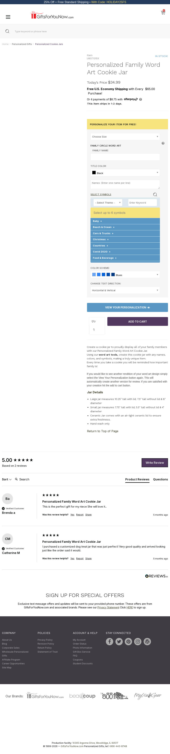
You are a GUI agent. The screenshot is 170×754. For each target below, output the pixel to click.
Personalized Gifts (22, 44)
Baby (97, 220)
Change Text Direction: (105, 283)
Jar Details (95, 392)
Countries (100, 245)
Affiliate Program (11, 659)
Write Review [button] (155, 462)
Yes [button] (72, 514)
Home (5, 44)
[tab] (137, 480)
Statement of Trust (48, 651)
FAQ (75, 655)
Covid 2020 (102, 251)
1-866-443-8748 (117, 746)
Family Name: (101, 150)
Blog (4, 644)
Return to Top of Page (102, 431)
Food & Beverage (105, 257)
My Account (79, 639)
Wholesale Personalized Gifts (15, 653)
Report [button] (80, 514)
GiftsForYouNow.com (72, 746)
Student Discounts (83, 663)
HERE (130, 607)
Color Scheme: (100, 268)
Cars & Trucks (103, 233)
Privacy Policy (45, 639)
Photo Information (82, 647)
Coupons (78, 659)
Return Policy (45, 647)
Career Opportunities (13, 663)
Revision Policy (46, 644)
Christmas (101, 239)
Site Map (7, 667)
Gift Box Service (81, 651)
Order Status (79, 644)
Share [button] (88, 514)
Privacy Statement (108, 607)
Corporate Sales (11, 647)
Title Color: (98, 165)
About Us (7, 639)
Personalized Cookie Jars (49, 44)
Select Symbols (100, 194)
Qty (94, 321)
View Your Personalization (127, 307)
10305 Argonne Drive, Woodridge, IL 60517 (95, 743)
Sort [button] (7, 479)
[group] (21, 460)
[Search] (28, 479)
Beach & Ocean (104, 227)
